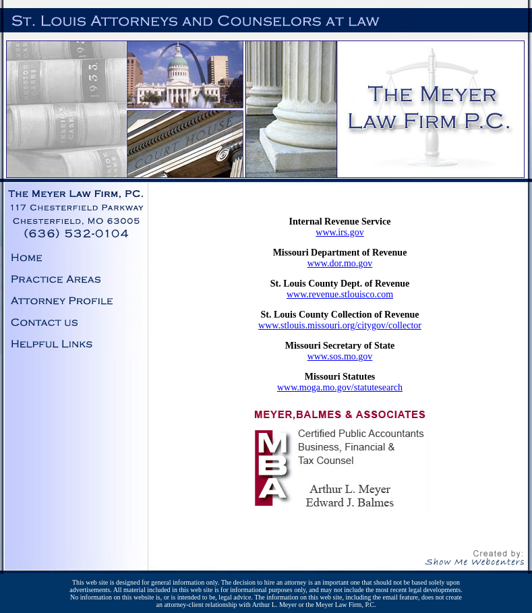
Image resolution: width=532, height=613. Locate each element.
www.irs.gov (339, 232)
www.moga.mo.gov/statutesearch (340, 387)
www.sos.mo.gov (340, 356)
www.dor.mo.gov (340, 263)
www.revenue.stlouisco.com (340, 294)
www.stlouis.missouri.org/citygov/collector (339, 325)
